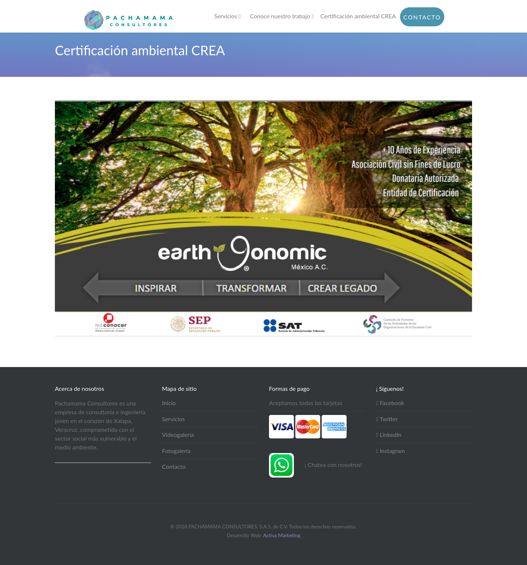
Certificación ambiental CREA (358, 15)
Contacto (422, 17)
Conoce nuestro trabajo (282, 15)
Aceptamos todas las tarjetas (305, 402)
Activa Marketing (281, 535)
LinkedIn (388, 434)
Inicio (169, 402)
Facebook (390, 402)
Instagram (390, 450)
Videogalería (178, 434)
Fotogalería (176, 450)
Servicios (227, 15)
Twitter (387, 418)
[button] (86, 222)
